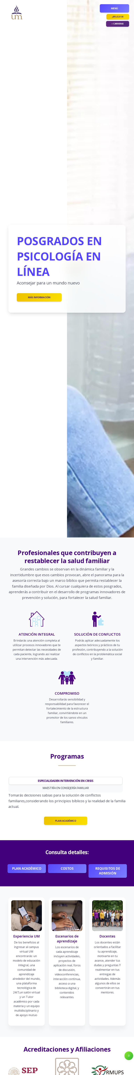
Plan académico (26, 868)
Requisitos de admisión (108, 870)
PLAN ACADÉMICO (65, 820)
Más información (39, 297)
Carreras (118, 23)
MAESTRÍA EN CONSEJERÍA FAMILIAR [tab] (66, 788)
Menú (114, 8)
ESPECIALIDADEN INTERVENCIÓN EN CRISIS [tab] (65, 781)
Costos (67, 868)
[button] (128, 1055)
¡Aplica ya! (118, 16)
